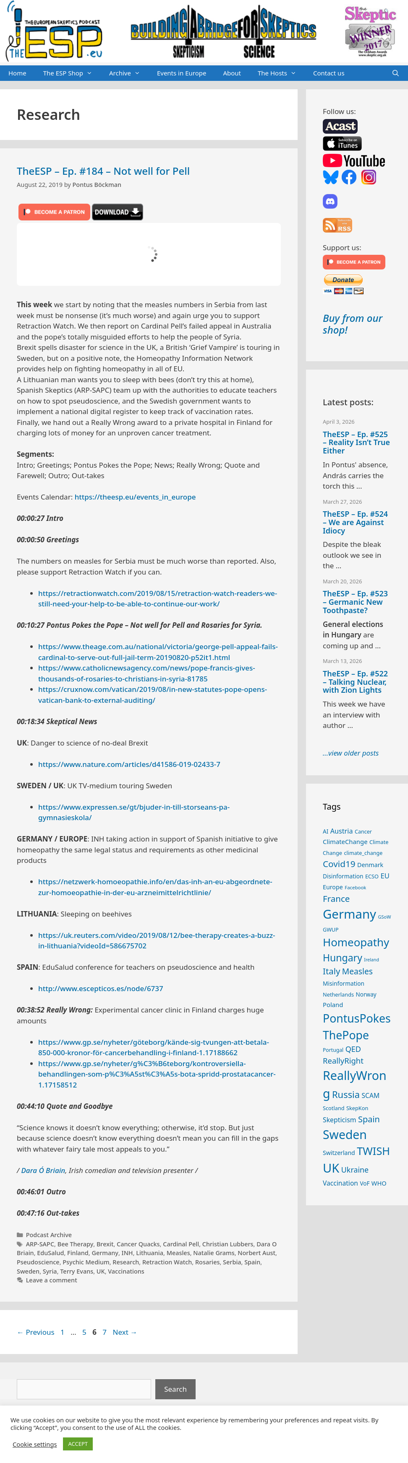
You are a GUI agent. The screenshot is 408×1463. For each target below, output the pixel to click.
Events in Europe (182, 73)
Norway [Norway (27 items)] (366, 994)
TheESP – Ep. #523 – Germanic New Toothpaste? (355, 601)
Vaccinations (126, 1271)
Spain (252, 1262)
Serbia (232, 1262)
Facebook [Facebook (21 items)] (355, 887)
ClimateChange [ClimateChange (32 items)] (345, 841)
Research (125, 1262)
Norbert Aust (256, 1253)
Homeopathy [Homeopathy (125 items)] (356, 942)
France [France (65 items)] (336, 898)
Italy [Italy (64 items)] (331, 971)
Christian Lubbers (228, 1244)
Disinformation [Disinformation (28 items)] (343, 876)
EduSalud (50, 1253)
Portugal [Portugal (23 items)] (333, 1050)
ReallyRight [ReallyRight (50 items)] (343, 1060)
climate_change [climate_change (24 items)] (363, 853)
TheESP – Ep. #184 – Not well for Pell (103, 171)
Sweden (28, 1271)
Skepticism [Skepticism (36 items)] (339, 1119)
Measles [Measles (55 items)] (357, 971)
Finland (78, 1253)
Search (175, 1389)
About (232, 73)
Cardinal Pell (181, 1244)
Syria (50, 1271)
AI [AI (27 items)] (325, 831)
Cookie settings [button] (35, 1444)
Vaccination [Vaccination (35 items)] (340, 1183)
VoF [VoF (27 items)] (364, 1183)
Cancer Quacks (138, 1244)
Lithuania (149, 1253)
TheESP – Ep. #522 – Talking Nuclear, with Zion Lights (355, 681)
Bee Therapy (76, 1244)
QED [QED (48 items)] (353, 1049)
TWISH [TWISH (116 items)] (373, 1151)
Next (125, 1332)
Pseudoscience (38, 1262)
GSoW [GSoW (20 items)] (384, 917)
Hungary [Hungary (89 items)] (342, 957)
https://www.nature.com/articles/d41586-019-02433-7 (129, 764)
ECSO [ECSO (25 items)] (372, 876)
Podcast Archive (49, 1235)
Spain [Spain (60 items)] (369, 1119)
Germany (105, 1253)
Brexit (105, 1244)
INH (127, 1253)
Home (17, 73)
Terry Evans (76, 1271)
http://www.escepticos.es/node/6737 (100, 988)
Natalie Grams (213, 1253)
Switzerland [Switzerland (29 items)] (339, 1153)
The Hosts (281, 73)
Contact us (329, 73)
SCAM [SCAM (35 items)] (370, 1095)
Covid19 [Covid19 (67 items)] (339, 864)
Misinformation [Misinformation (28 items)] (343, 983)
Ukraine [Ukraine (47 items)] (355, 1170)
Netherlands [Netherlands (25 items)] (338, 994)
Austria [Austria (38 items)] (341, 831)
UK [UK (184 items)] (331, 1168)
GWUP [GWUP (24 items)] (331, 929)
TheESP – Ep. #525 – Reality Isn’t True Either (356, 442)
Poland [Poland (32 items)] (333, 1004)
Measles (178, 1253)
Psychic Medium (86, 1262)
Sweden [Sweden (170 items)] (345, 1134)
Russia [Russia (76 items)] (346, 1094)
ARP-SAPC (40, 1244)
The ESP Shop (72, 73)
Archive (129, 73)
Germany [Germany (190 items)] (349, 914)
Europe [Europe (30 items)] (333, 887)
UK (101, 1271)
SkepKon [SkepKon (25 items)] (357, 1108)
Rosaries (207, 1262)
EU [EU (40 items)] (384, 875)
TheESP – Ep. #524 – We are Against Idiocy (355, 522)
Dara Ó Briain (43, 1170)
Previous (36, 1332)
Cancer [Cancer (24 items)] (363, 831)
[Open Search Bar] (395, 73)
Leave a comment (51, 1280)
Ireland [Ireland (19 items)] (371, 960)
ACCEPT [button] (78, 1443)
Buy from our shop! (352, 324)
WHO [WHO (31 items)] (379, 1183)
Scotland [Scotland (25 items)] (334, 1108)
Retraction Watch (167, 1262)
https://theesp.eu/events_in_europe (135, 497)
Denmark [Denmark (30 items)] (370, 865)
